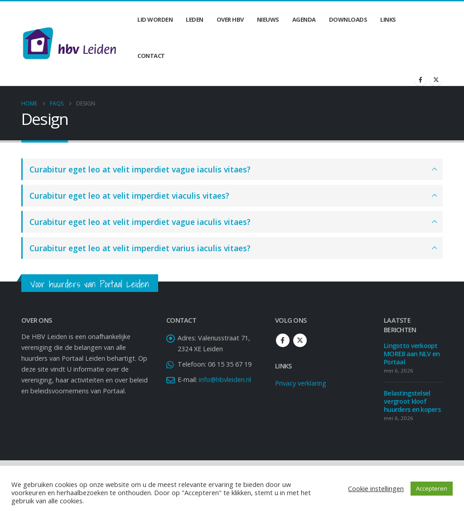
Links (388, 19)
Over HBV (230, 19)
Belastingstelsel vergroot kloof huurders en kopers (412, 401)
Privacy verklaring (300, 383)
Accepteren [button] (431, 488)
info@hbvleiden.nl (225, 379)
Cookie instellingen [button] (376, 488)
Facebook (283, 340)
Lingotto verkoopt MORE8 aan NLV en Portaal (412, 353)
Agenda (304, 19)
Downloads (348, 19)
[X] (436, 79)
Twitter (300, 340)
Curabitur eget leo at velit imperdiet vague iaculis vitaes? (140, 169)
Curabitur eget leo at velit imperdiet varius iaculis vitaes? (140, 248)
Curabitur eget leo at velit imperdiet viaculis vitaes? (129, 195)
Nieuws (268, 19)
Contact (151, 56)
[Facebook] (420, 79)
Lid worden (155, 19)
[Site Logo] (69, 43)
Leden (194, 19)
